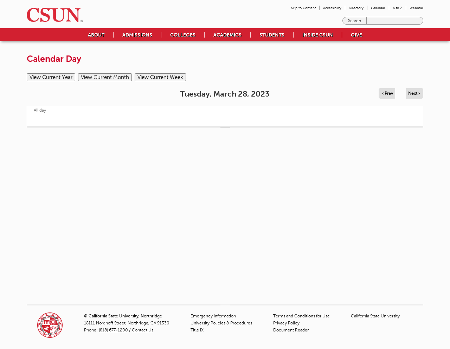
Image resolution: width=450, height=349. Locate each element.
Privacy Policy (286, 323)
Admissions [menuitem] (137, 35)
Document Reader (291, 330)
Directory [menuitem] (356, 8)
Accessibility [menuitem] (332, 8)
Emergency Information (213, 316)
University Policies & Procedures (221, 323)
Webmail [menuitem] (416, 8)
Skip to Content (303, 8)
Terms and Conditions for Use (301, 316)
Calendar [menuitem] (378, 8)
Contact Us (142, 330)
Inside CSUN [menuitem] (317, 35)
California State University (375, 316)
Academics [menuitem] (227, 35)
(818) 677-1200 (113, 330)
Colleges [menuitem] (182, 35)
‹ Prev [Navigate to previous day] (387, 93)
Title (197, 330)
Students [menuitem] (271, 35)
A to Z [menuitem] (397, 8)
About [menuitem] (96, 35)
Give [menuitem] (356, 35)
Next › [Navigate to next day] (414, 93)
